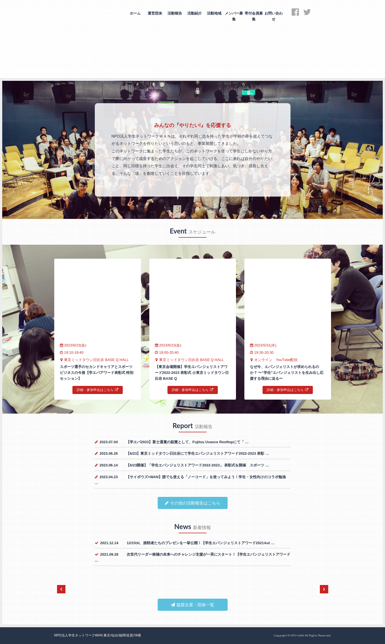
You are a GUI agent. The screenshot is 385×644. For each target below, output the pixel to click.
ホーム (135, 13)
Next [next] (324, 589)
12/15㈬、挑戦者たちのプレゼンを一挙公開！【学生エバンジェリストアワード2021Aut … (201, 543)
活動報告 (174, 13)
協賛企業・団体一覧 (192, 604)
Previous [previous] (61, 589)
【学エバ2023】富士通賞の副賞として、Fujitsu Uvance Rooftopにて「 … (187, 442)
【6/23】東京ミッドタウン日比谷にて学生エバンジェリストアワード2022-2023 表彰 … (197, 453)
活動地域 (214, 13)
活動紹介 (194, 13)
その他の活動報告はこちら (192, 503)
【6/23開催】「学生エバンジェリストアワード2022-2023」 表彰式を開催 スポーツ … (197, 465)
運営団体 (155, 13)
